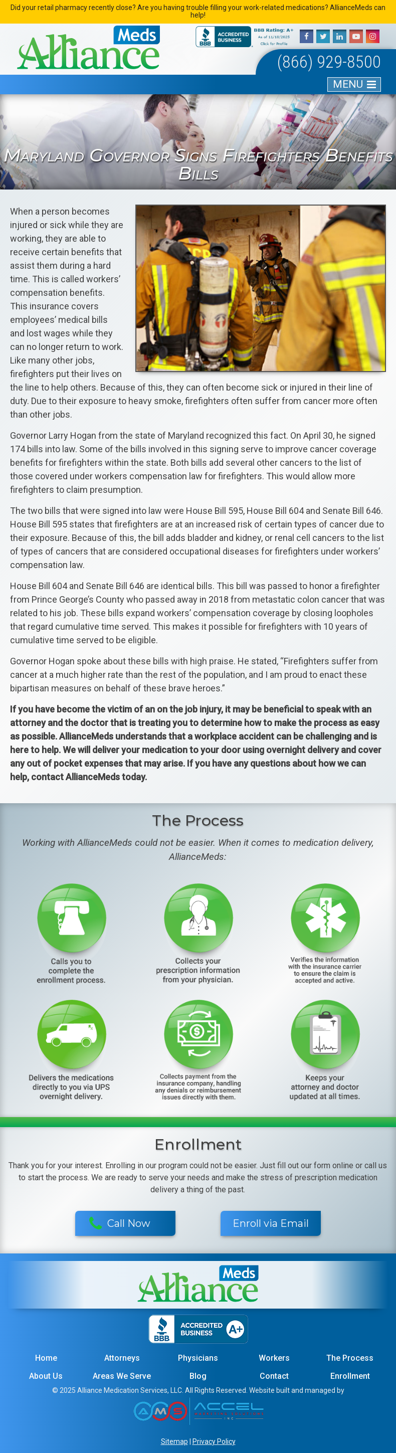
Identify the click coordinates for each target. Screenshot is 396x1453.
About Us (46, 1376)
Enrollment (350, 1376)
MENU (348, 84)
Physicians (198, 1358)
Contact (274, 1376)
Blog (198, 1376)
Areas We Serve (122, 1376)
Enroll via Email (271, 1223)
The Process (349, 1358)
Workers (274, 1358)
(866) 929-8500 (329, 62)
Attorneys (122, 1358)
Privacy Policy (214, 1441)
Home (46, 1358)
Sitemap (174, 1441)
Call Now (120, 1224)
